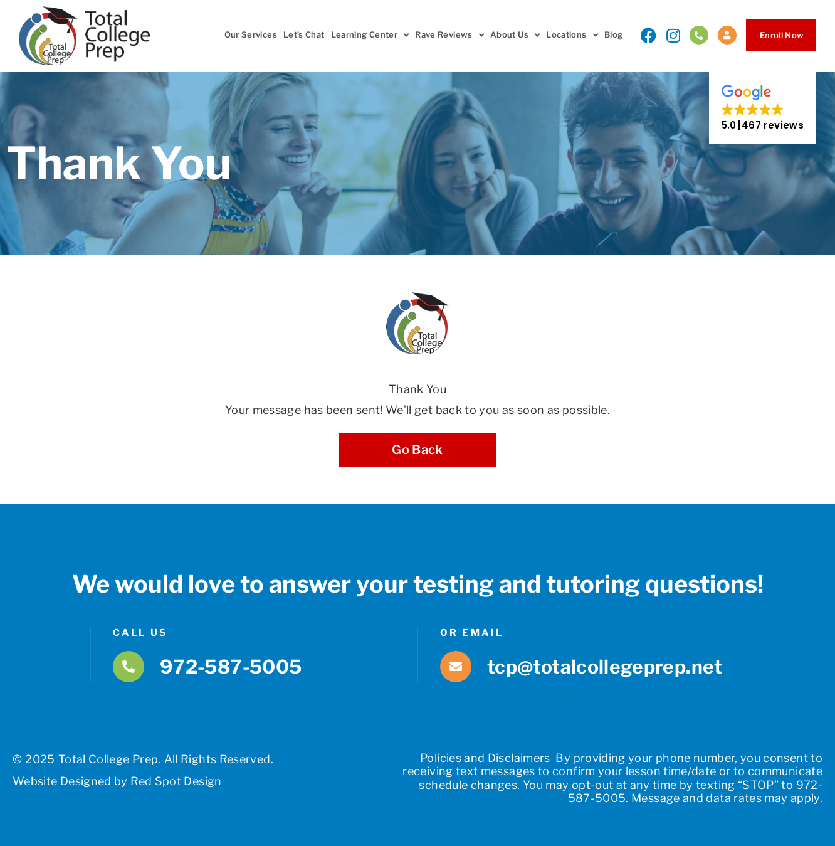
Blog (613, 34)
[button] (762, 108)
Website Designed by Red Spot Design (117, 781)
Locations (572, 35)
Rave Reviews (449, 35)
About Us (515, 35)
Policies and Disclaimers (485, 757)
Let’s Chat (304, 34)
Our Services (250, 34)
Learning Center (370, 35)
